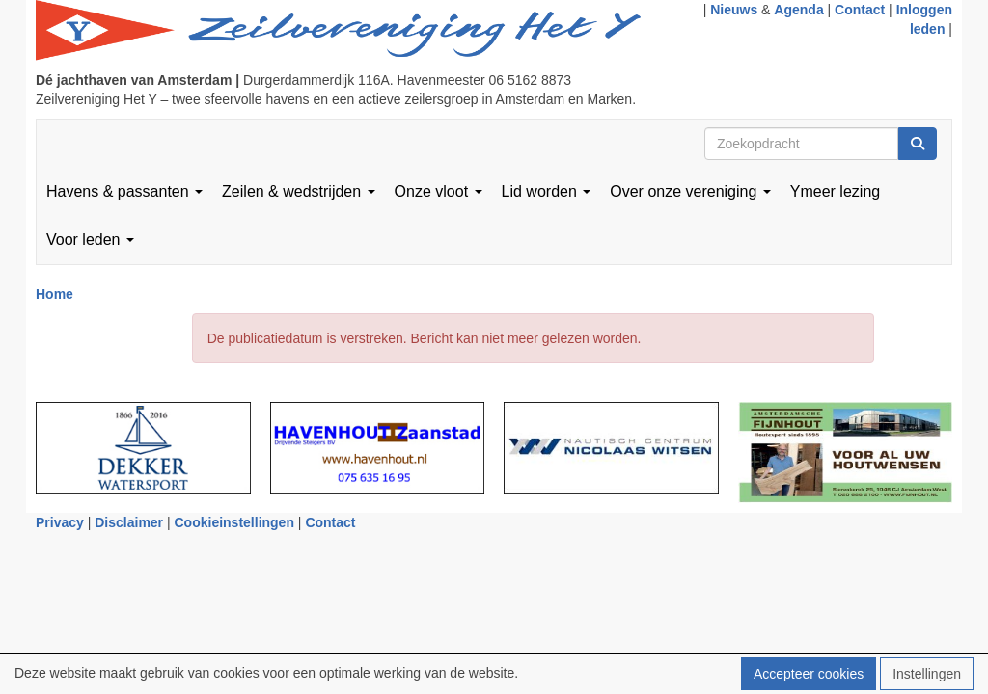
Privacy (60, 522)
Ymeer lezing (835, 191)
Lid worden (546, 191)
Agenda (798, 9)
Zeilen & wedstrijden (298, 191)
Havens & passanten (124, 191)
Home (54, 294)
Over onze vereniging (690, 191)
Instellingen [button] (926, 673)
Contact (860, 9)
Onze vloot (438, 191)
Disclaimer (129, 522)
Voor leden (90, 239)
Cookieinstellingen (234, 522)
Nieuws (733, 9)
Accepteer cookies (809, 673)
